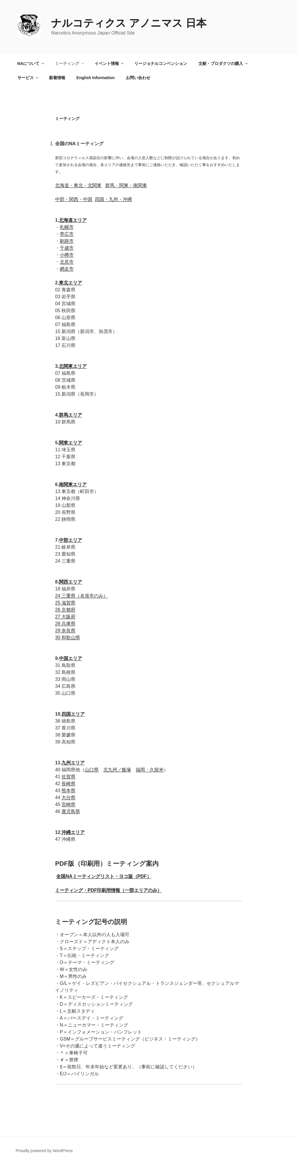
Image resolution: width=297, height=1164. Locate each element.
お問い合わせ (138, 77)
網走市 (67, 268)
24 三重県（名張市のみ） (81, 595)
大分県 (68, 797)
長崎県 (68, 783)
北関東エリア (73, 366)
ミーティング (70, 63)
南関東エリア (73, 484)
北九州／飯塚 (117, 769)
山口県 (92, 769)
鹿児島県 (70, 811)
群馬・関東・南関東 (126, 185)
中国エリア (70, 658)
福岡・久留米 (150, 769)
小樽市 (67, 254)
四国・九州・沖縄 (113, 199)
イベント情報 (109, 63)
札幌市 (67, 227)
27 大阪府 (65, 616)
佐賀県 (68, 776)
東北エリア (70, 282)
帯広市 (67, 234)
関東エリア (70, 442)
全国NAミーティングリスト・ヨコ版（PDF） (103, 876)
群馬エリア (70, 414)
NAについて (31, 63)
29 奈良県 (65, 630)
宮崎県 (68, 804)
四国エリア (73, 714)
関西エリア (70, 581)
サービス (28, 77)
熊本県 (68, 790)
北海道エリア (73, 220)
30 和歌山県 (67, 637)
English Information (96, 77)
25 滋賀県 (65, 602)
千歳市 (67, 247)
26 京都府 (65, 609)
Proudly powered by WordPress (44, 1150)
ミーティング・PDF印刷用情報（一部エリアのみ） (108, 890)
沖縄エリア (73, 832)
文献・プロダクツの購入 (223, 63)
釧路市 (67, 241)
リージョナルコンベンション (160, 63)
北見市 (67, 261)
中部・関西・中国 (73, 199)
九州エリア (73, 762)
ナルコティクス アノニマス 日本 (129, 23)
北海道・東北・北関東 (78, 185)
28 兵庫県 (65, 623)
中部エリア (70, 540)
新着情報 (57, 77)
